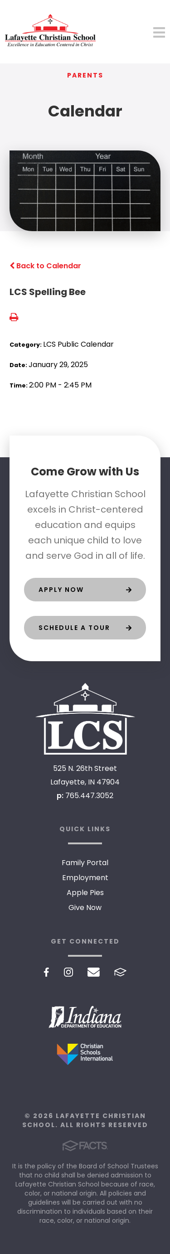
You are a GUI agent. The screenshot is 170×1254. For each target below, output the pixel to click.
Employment (85, 877)
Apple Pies (85, 892)
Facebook (46, 972)
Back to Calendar (45, 266)
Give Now (85, 907)
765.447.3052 (89, 795)
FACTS (120, 972)
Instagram (68, 972)
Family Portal (85, 862)
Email (93, 972)
